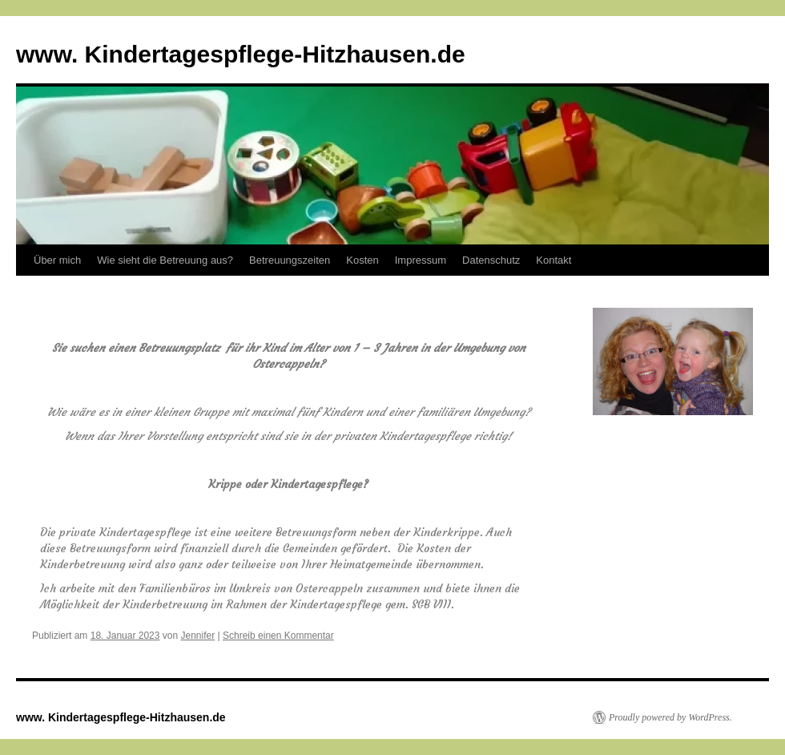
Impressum (420, 260)
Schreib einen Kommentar (278, 635)
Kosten (362, 260)
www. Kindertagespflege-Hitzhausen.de (240, 54)
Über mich (57, 260)
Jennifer (198, 635)
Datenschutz (491, 260)
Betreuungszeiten (289, 260)
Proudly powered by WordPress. (670, 717)
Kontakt (553, 260)
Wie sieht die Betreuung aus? (165, 260)
